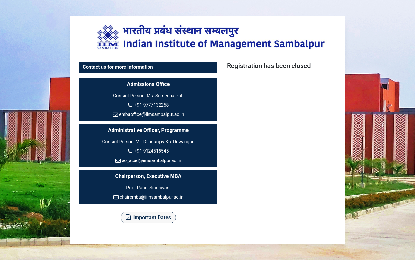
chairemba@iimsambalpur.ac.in (151, 197)
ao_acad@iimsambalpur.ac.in (151, 160)
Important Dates (148, 217)
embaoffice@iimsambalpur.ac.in (151, 114)
